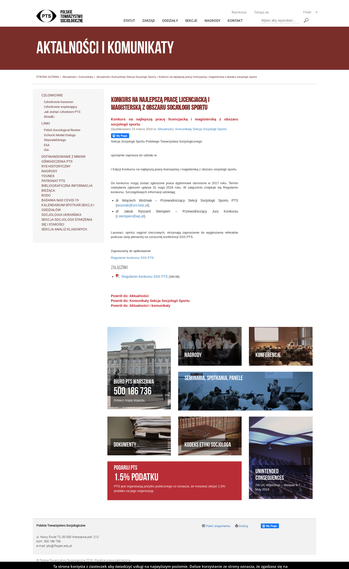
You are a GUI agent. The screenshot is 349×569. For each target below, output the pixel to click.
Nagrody (212, 21)
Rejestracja (239, 12)
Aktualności (103, 77)
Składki (49, 117)
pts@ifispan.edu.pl (59, 546)
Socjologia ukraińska (61, 215)
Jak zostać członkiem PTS (62, 112)
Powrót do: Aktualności (130, 296)
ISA (46, 150)
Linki (45, 124)
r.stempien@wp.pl (130, 216)
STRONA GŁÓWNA (47, 77)
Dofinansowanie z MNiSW (63, 156)
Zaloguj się (261, 12)
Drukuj (241, 526)
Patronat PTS (53, 181)
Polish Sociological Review (62, 130)
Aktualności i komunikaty (78, 77)
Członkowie (52, 95)
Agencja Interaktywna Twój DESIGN (70, 564)
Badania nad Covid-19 (60, 200)
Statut (129, 21)
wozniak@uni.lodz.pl (132, 205)
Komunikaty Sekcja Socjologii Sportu (133, 77)
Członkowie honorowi (58, 102)
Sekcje (191, 21)
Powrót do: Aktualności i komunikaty (140, 306)
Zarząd (148, 21)
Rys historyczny (56, 166)
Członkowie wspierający (60, 107)
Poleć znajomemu (216, 526)
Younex (48, 176)
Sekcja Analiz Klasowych (64, 229)
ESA (46, 145)
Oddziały (170, 21)
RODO (46, 195)
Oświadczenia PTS (56, 161)
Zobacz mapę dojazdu (129, 400)
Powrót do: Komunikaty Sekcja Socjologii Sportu (150, 301)
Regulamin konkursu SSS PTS (132, 258)
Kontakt (235, 21)
